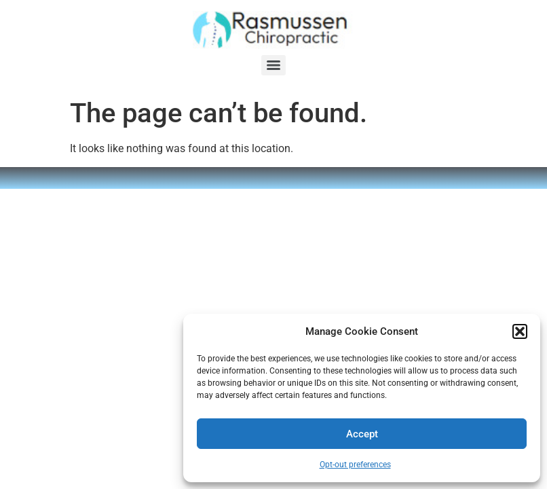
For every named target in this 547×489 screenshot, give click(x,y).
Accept (362, 434)
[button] (520, 331)
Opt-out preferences (355, 464)
